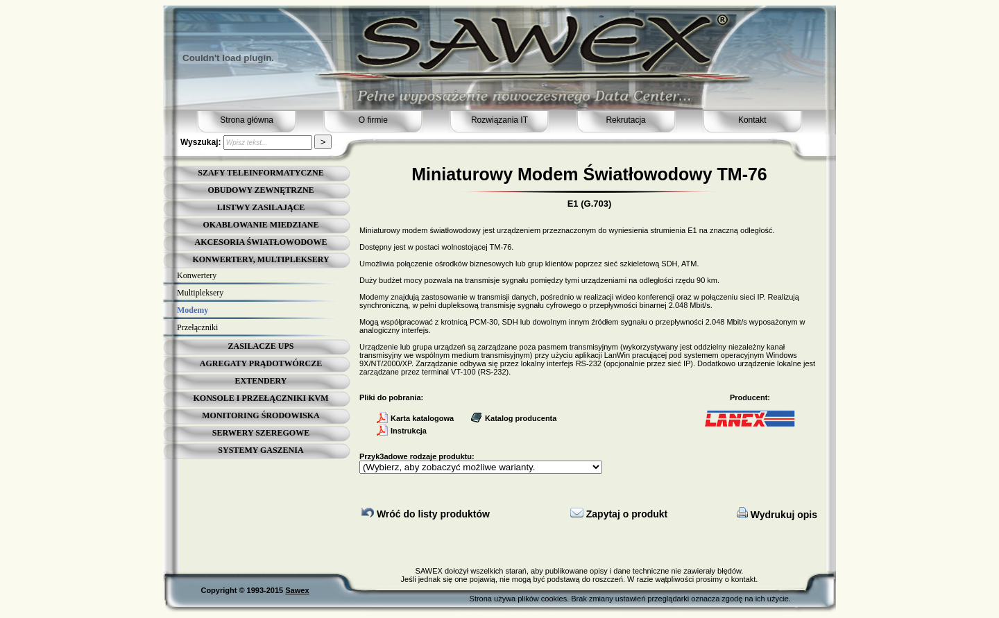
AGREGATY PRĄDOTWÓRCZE (261, 363)
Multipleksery (200, 293)
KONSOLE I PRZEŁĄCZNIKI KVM (260, 398)
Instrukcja (402, 431)
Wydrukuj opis (777, 514)
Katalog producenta (513, 418)
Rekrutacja (625, 120)
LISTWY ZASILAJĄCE (261, 207)
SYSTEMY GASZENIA (260, 450)
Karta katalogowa (415, 418)
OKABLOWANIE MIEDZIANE (260, 225)
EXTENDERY (261, 381)
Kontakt (752, 120)
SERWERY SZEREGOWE (260, 433)
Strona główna (246, 120)
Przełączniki (197, 327)
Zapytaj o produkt (618, 514)
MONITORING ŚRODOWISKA (260, 415)
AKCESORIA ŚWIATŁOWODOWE (261, 242)
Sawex (297, 590)
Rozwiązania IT (499, 120)
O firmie (373, 120)
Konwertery (196, 275)
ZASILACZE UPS (260, 346)
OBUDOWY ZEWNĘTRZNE (260, 190)
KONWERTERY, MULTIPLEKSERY (260, 259)
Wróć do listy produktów (425, 514)
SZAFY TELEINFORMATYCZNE (260, 173)
